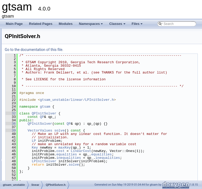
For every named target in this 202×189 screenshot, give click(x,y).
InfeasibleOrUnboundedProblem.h (49, 79)
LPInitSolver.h (35, 108)
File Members (22, 177)
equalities (132, 178)
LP (100, 157)
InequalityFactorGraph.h (43, 68)
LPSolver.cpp (35, 114)
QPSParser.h (35, 148)
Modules (66, 24)
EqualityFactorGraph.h (41, 62)
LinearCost (147, 171)
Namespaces (91, 25)
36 (76, 137)
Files (138, 25)
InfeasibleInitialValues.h (42, 73)
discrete (27, 33)
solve (125, 144)
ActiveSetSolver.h (38, 56)
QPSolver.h (34, 143)
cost (126, 171)
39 (76, 144)
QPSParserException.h (42, 154)
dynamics (28, 39)
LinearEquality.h (37, 91)
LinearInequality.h (38, 96)
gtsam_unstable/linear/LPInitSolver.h (143, 113)
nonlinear (28, 160)
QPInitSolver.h (36, 131)
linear (25, 44)
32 (76, 127)
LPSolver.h (33, 120)
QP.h (29, 125)
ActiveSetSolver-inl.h (40, 50)
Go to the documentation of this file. (99, 50)
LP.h (29, 102)
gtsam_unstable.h (34, 172)
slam (25, 166)
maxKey (130, 168)
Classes (117, 25)
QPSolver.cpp (35, 137)
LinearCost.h (35, 85)
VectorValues (105, 144)
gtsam (111, 120)
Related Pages (40, 24)
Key (101, 168)
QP (108, 130)
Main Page (14, 24)
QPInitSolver (110, 127)
